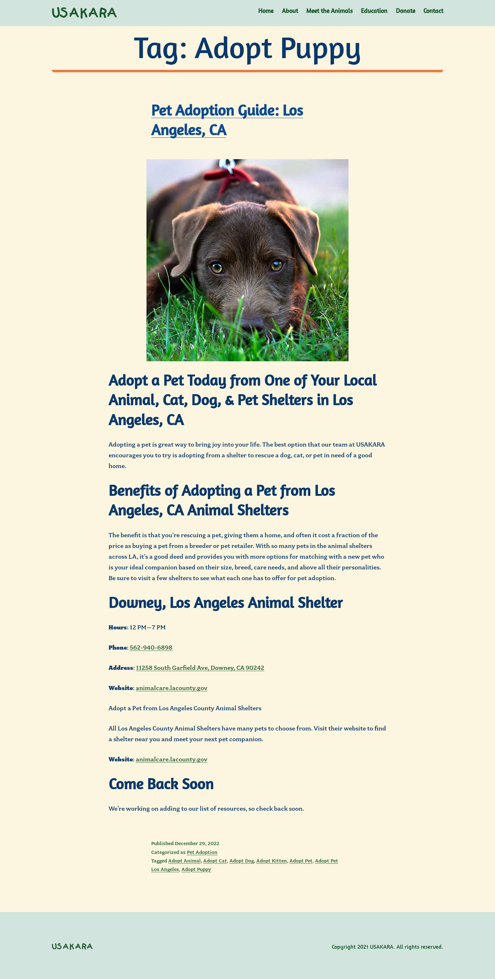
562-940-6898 (151, 647)
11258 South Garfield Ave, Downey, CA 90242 (200, 667)
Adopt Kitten (271, 861)
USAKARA (85, 13)
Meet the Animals (329, 11)
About (290, 11)
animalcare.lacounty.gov (171, 688)
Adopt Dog (242, 861)
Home (265, 11)
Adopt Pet (301, 861)
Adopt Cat (215, 861)
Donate (405, 11)
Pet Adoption (202, 852)
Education (374, 11)
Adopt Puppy (196, 869)
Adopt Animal (184, 861)
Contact (433, 11)
